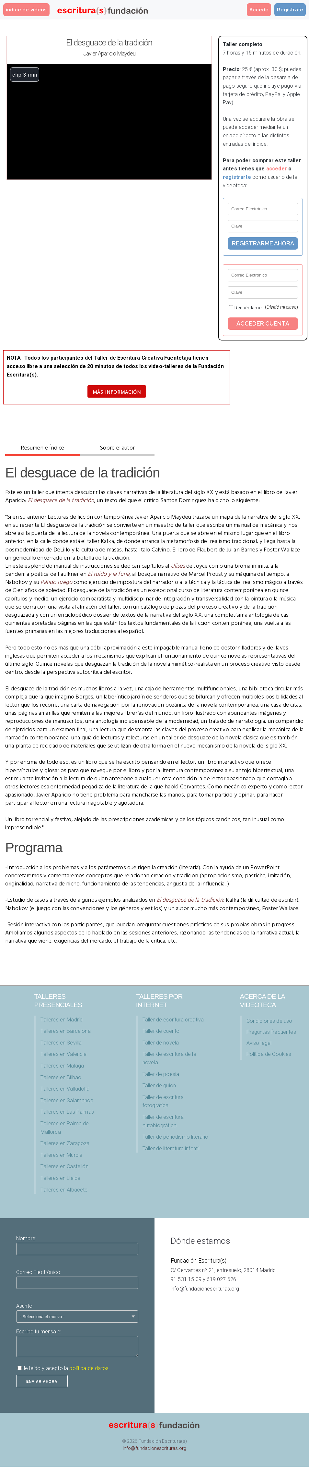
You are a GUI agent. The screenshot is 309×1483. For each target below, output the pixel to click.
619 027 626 (221, 1279)
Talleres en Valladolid (64, 1089)
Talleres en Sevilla (61, 1043)
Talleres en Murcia (61, 1155)
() (281, 307)
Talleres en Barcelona (65, 1031)
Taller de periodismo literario (176, 1137)
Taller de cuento (161, 1031)
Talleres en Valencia (63, 1054)
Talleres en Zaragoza (64, 1143)
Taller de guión (159, 1085)
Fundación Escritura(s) (199, 1260)
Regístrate (290, 10)
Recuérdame (248, 307)
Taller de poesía (161, 1074)
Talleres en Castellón (64, 1166)
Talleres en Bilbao (60, 1077)
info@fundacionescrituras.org (205, 1289)
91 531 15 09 (186, 1279)
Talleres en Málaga (62, 1066)
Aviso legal (259, 1043)
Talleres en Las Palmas (67, 1112)
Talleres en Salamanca (66, 1100)
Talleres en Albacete (63, 1190)
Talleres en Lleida (60, 1178)
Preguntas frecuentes (271, 1032)
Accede (259, 10)
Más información (117, 392)
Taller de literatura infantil (171, 1148)
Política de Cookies (269, 1054)
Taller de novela (161, 1043)
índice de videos (26, 10)
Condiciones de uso (269, 1021)
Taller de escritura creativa (173, 1020)
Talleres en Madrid (61, 1020)
